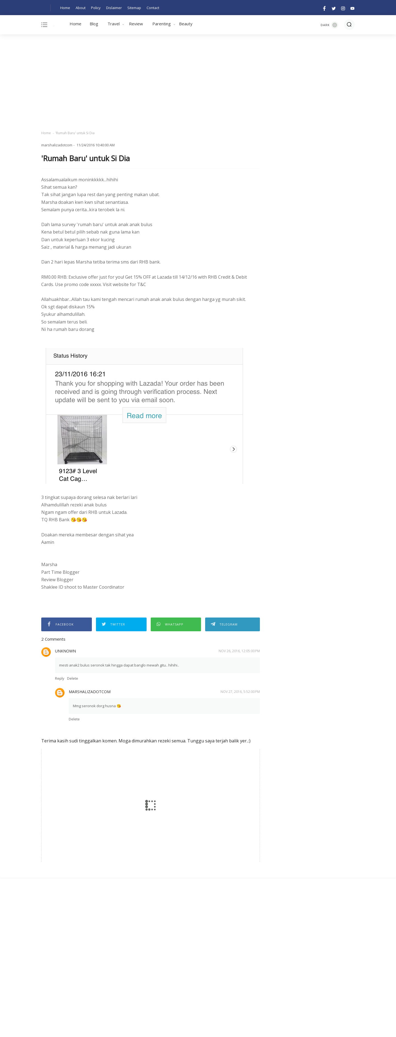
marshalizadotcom (90, 691)
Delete (72, 678)
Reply (59, 678)
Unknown (65, 651)
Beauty (186, 23)
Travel (114, 23)
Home (65, 7)
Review (136, 23)
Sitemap (134, 7)
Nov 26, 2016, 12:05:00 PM (239, 651)
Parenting (161, 23)
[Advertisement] (198, 82)
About (81, 7)
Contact (153, 7)
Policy (96, 7)
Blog (94, 23)
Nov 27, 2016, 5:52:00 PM (240, 691)
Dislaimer (114, 7)
